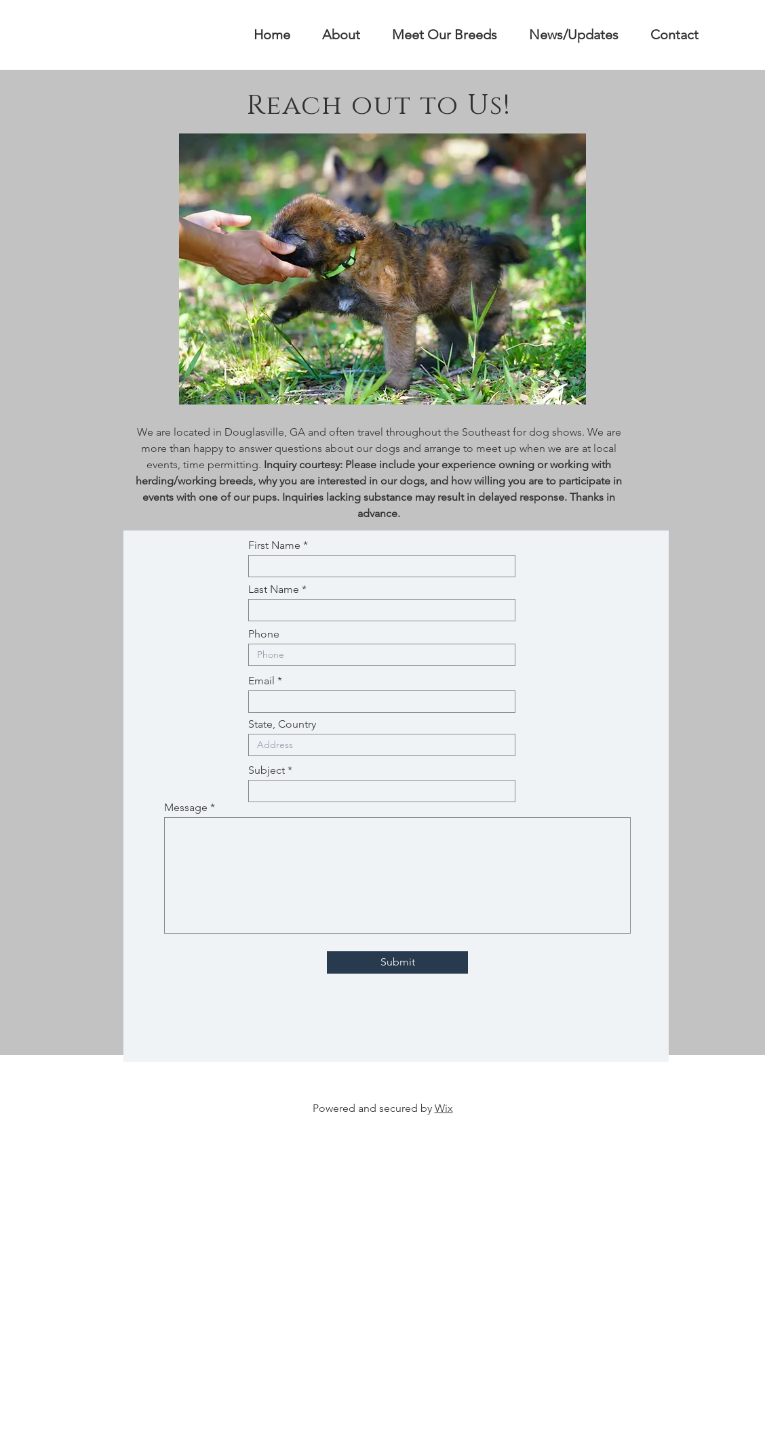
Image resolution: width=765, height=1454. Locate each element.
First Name (274, 545)
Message (186, 807)
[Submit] (397, 962)
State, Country (282, 724)
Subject (266, 770)
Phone (263, 634)
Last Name (273, 589)
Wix (444, 1108)
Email (261, 681)
